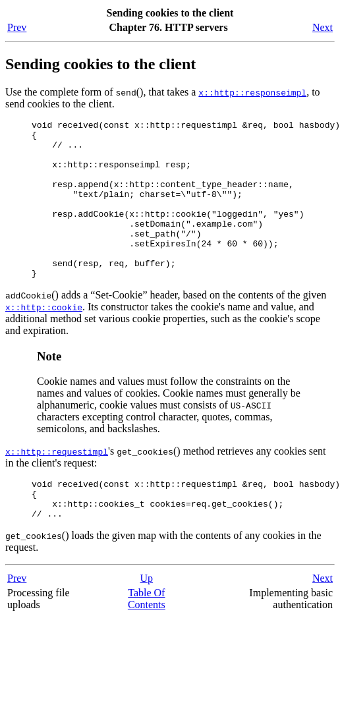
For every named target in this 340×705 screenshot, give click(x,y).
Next (322, 27)
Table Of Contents (146, 638)
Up (147, 617)
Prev (16, 27)
